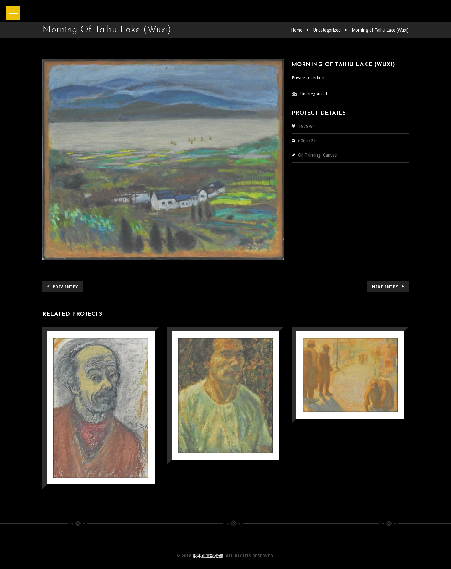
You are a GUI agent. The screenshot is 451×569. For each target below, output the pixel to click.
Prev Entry (62, 286)
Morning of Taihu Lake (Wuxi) (380, 30)
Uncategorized (327, 30)
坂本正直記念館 (208, 555)
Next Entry (388, 286)
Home (296, 30)
